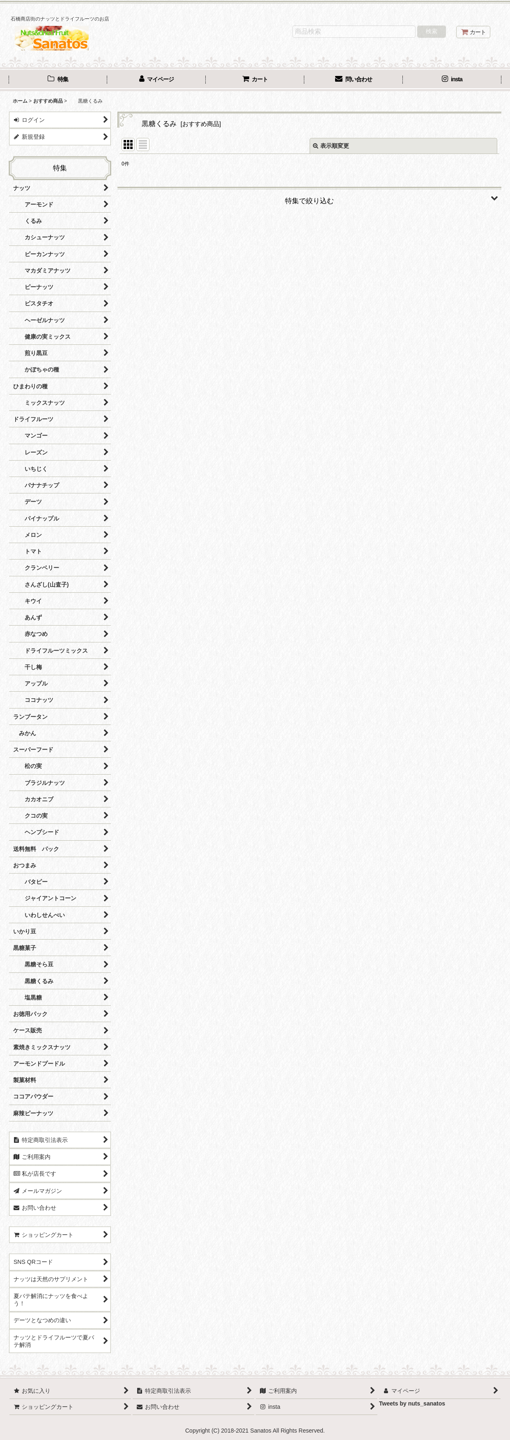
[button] (309, 198)
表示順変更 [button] (331, 145)
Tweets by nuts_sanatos (412, 1403)
